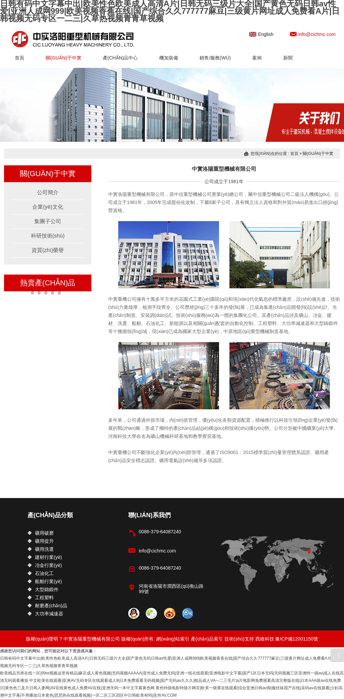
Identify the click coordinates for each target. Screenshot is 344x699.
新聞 (288, 57)
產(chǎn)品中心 (120, 57)
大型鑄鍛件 (43, 589)
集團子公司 (47, 221)
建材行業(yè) (45, 557)
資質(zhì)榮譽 (48, 250)
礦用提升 (41, 541)
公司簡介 (47, 192)
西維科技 (264, 639)
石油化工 (41, 573)
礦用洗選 (41, 549)
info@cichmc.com (313, 34)
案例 (257, 57)
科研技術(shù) (47, 236)
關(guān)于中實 (63, 57)
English (261, 34)
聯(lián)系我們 (149, 515)
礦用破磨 (41, 533)
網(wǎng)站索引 (172, 639)
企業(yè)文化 (47, 207)
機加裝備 (168, 57)
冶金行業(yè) (45, 565)
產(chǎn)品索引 (207, 639)
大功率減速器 (45, 613)
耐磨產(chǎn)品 (47, 605)
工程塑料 (41, 597)
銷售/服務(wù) (215, 57)
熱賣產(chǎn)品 (47, 283)
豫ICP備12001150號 (296, 639)
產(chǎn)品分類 (50, 515)
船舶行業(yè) (45, 581)
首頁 (19, 57)
